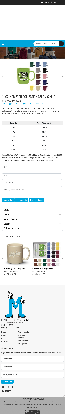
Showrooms (23, 341)
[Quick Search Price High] (55, 43)
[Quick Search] (38, 43)
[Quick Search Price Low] (47, 43)
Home (3, 332)
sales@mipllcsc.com (10, 327)
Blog (3, 338)
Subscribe (7, 382)
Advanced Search (22, 336)
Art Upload (22, 344)
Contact (5, 341)
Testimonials (23, 332)
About (4, 335)
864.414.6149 (7, 325)
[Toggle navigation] (3, 43)
